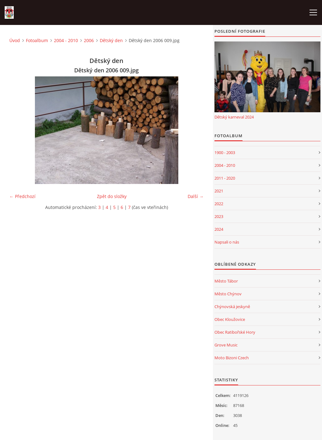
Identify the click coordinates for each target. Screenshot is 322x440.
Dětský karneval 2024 (234, 117)
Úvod (14, 40)
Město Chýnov (228, 294)
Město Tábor (226, 281)
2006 (89, 40)
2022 (218, 203)
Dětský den (111, 40)
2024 (218, 229)
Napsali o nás (226, 242)
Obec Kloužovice (229, 319)
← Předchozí (22, 196)
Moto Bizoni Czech (231, 357)
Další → (196, 196)
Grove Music (226, 345)
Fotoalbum (37, 40)
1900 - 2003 (224, 152)
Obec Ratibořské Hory (234, 332)
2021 (218, 191)
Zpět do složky (112, 196)
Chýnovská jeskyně (232, 306)
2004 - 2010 (66, 40)
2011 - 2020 (224, 178)
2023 (218, 216)
